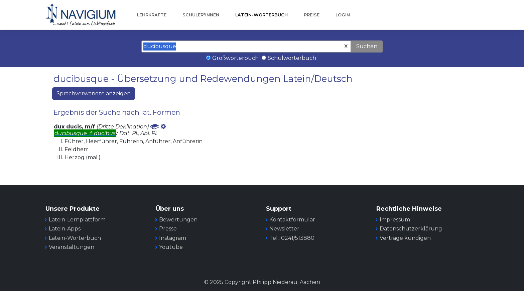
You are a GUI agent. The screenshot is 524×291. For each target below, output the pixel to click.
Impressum (395, 219)
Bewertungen (178, 219)
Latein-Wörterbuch (261, 14)
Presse (168, 228)
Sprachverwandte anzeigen (93, 93)
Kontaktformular (292, 219)
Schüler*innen (200, 14)
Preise (311, 14)
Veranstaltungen (71, 247)
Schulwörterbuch (292, 58)
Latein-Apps (65, 228)
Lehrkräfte (151, 14)
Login (343, 14)
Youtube (171, 247)
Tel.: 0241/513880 (291, 238)
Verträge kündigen (405, 238)
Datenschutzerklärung (411, 228)
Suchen (366, 46)
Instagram (172, 238)
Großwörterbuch (235, 58)
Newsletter (284, 228)
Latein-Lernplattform (77, 219)
